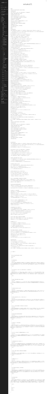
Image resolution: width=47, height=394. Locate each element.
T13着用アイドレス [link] (4, 27)
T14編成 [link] (3, 34)
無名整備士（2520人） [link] (4, 94)
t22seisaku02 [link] (4, 57)
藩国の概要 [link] (2, 101)
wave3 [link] (3, 63)
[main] (27, 4)
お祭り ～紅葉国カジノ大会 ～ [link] (4, 9)
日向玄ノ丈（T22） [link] (5, 66)
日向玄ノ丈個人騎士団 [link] (4, 90)
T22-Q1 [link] (3, 51)
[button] (46, 1)
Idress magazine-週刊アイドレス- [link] (4, 7)
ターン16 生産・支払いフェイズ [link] (5, 78)
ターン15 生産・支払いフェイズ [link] (5, 76)
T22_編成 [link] (4, 54)
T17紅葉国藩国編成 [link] (4, 44)
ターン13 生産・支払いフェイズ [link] (5, 72)
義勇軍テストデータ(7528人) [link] (4, 99)
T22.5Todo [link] (3, 47)
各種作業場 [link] (2, 20)
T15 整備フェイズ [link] (4, 37)
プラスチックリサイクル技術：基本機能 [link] (4, 14)
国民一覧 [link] (3, 87)
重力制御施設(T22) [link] (5, 67)
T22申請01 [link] (4, 60)
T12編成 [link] (3, 24)
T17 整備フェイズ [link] (4, 43)
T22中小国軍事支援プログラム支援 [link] (5, 59)
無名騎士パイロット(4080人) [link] (4, 96)
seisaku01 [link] (4, 50)
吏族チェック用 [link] (3, 21)
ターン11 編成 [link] (4, 70)
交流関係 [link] (2, 17)
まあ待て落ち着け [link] (3, 11)
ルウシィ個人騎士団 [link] (4, 86)
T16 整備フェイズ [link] (4, 40)
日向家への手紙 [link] (3, 93)
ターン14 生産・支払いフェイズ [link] (5, 74)
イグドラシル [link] (2, 12)
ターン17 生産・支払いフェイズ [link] (5, 80)
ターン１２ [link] (3, 83)
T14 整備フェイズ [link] (4, 31)
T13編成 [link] (3, 28)
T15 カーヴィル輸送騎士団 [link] (5, 36)
